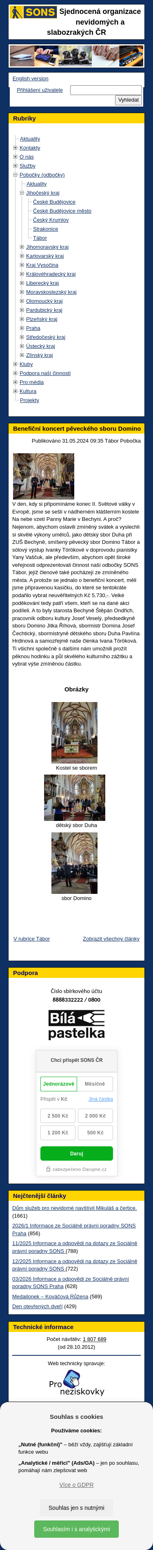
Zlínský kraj (39, 355)
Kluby (26, 364)
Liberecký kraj (42, 283)
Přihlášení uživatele (40, 90)
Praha (33, 328)
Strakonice (45, 229)
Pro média (32, 382)
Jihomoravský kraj (47, 247)
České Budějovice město (62, 211)
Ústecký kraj (40, 346)
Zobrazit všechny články (111, 939)
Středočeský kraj (45, 337)
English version (31, 78)
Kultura (28, 391)
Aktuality (30, 139)
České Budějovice (54, 202)
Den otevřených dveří (37, 1306)
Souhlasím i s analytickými (76, 1529)
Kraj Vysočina (42, 265)
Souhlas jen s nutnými (76, 1508)
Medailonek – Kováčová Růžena (50, 1296)
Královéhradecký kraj (50, 274)
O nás (27, 157)
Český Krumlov (51, 220)
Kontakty (30, 148)
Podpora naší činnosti (45, 373)
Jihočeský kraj (43, 193)
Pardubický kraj (44, 310)
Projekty (29, 400)
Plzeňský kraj (42, 319)
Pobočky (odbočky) (42, 175)
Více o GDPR (76, 1485)
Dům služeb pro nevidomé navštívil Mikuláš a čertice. (74, 1208)
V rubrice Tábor (31, 939)
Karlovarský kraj (45, 256)
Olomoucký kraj (44, 301)
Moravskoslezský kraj (51, 292)
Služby (27, 166)
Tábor (40, 238)
